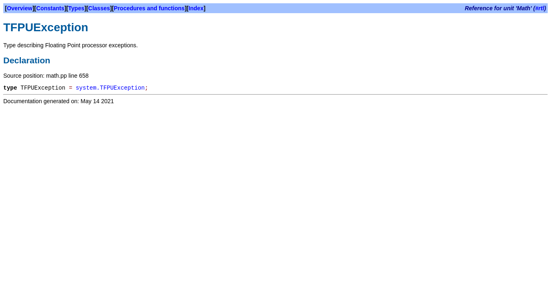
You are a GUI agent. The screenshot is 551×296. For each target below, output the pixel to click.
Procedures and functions (149, 8)
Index (196, 8)
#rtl (539, 8)
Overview (19, 8)
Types (76, 8)
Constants (50, 8)
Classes (99, 8)
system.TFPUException (110, 88)
